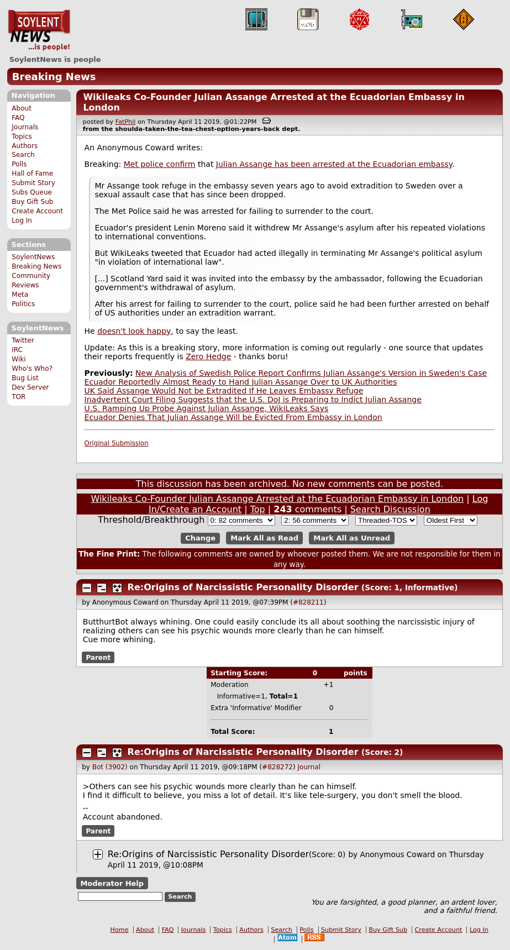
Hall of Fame (32, 173)
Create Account (37, 211)
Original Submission (117, 443)
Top (257, 509)
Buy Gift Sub (32, 202)
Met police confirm (160, 164)
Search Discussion (390, 509)
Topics (22, 136)
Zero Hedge (208, 356)
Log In (22, 220)
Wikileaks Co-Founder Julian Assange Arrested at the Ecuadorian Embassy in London (277, 499)
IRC (17, 350)
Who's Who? (32, 368)
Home (120, 929)
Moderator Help (112, 883)
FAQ (18, 118)
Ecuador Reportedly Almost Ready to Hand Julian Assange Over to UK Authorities (241, 381)
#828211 (308, 602)
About (21, 108)
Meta (20, 294)
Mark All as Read (264, 538)
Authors (25, 146)
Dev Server (30, 387)
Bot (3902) (110, 767)
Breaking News (54, 76)
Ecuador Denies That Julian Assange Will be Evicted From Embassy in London (233, 417)
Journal (309, 767)
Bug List (25, 378)
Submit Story (33, 183)
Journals (25, 127)
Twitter (23, 340)
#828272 (277, 767)
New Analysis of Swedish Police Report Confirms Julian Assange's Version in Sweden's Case (311, 373)
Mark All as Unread (351, 538)
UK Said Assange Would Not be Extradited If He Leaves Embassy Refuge (224, 390)
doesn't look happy (134, 331)
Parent (98, 658)
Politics (23, 304)
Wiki (18, 359)
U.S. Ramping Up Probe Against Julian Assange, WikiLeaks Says (207, 408)
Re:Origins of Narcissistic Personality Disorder (243, 587)
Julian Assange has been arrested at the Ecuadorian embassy (334, 164)
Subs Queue (32, 192)
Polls (19, 164)
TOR (18, 397)
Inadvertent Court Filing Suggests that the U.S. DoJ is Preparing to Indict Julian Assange (253, 399)
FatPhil (125, 121)
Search (23, 155)
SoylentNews (39, 30)
